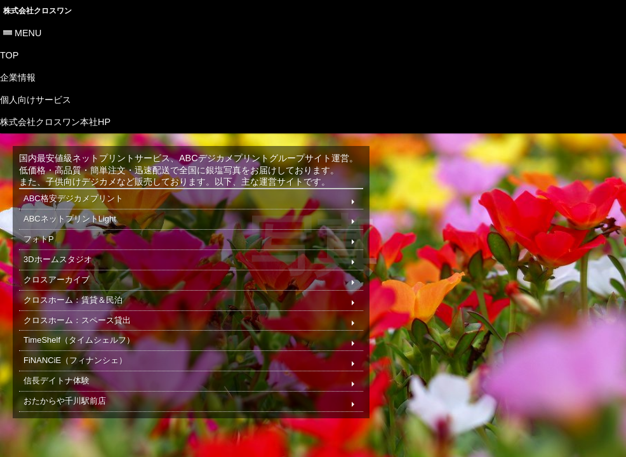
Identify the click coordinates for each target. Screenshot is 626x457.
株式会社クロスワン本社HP (55, 122)
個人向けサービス (35, 100)
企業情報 (18, 77)
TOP (9, 55)
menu (28, 33)
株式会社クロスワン (37, 10)
